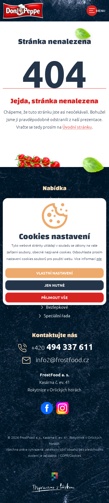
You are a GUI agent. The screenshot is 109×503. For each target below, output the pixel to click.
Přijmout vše (54, 298)
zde (99, 259)
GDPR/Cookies (70, 455)
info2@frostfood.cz (62, 359)
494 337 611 (62, 347)
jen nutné (54, 285)
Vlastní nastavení (54, 273)
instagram (62, 408)
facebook (47, 408)
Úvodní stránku (77, 127)
